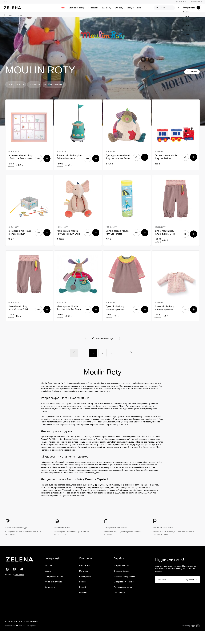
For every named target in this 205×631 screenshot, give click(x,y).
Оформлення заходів (124, 581)
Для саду (118, 7)
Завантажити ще (102, 338)
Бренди (130, 7)
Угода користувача (53, 581)
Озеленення (119, 592)
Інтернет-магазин (121, 565)
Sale (139, 7)
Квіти (63, 7)
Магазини (83, 571)
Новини (82, 581)
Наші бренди (85, 576)
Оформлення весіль (123, 587)
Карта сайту (50, 587)
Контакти (83, 592)
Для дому (106, 7)
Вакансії (82, 587)
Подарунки (93, 7)
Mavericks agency (28, 626)
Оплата (48, 571)
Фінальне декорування (124, 576)
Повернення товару (54, 576)
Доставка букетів (121, 571)
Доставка (49, 565)
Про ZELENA (85, 565)
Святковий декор (77, 7)
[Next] (131, 353)
